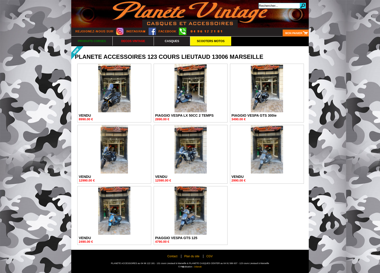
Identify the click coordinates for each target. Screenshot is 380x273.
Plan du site (191, 256)
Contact (172, 256)
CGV (209, 256)
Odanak (198, 266)
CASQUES (172, 41)
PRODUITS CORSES (92, 41)
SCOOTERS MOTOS (210, 41)
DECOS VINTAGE (133, 41)
